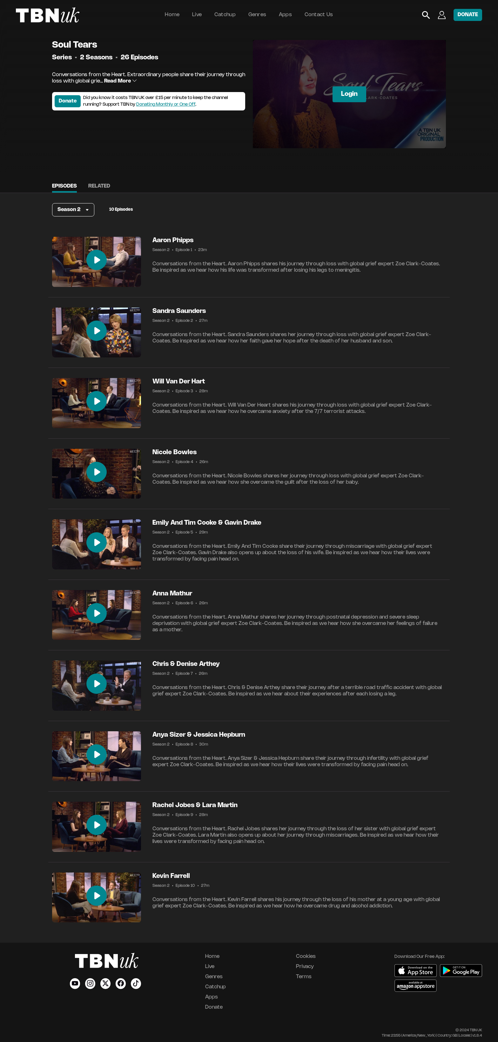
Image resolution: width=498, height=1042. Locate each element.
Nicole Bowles (174, 452)
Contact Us (319, 14)
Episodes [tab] (64, 186)
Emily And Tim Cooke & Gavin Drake (206, 523)
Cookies (306, 956)
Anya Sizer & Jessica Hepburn (198, 735)
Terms (304, 976)
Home (172, 14)
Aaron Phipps (172, 240)
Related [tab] (99, 186)
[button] (73, 209)
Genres (257, 14)
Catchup (225, 14)
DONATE (468, 14)
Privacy (305, 966)
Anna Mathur (172, 594)
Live (197, 14)
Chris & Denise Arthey (186, 664)
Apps (285, 14)
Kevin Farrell (171, 876)
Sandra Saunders (179, 311)
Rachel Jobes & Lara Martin (195, 805)
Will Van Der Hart (178, 382)
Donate (68, 101)
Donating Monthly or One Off (165, 105)
